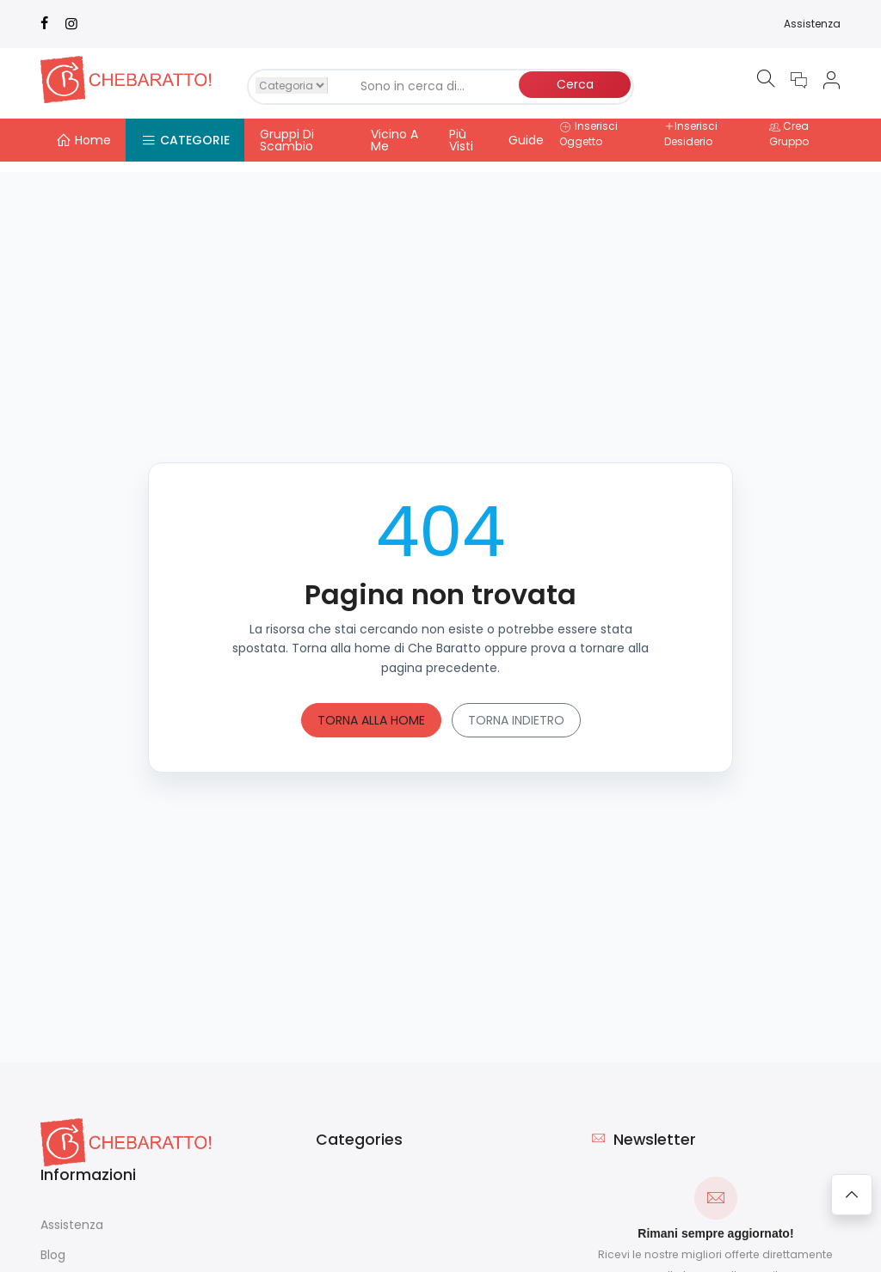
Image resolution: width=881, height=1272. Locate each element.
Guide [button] (526, 140)
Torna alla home (371, 709)
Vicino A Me (394, 140)
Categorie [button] (185, 140)
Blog (52, 1243)
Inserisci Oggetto (588, 134)
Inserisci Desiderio (691, 134)
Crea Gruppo (789, 134)
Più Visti (461, 140)
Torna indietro (516, 709)
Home (83, 140)
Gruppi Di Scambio (287, 140)
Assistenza (812, 23)
